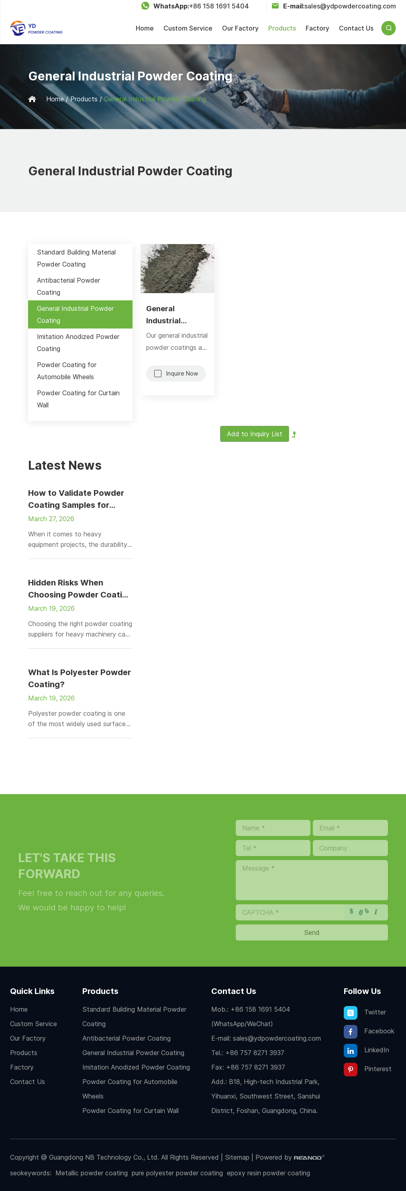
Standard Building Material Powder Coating (76, 258)
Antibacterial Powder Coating (68, 286)
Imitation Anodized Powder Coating (78, 343)
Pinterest (368, 1069)
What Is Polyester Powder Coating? (79, 678)
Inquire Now (182, 373)
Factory (317, 28)
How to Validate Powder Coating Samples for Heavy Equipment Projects (80, 499)
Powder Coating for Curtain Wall (78, 399)
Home (145, 28)
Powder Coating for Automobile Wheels (66, 371)
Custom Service (187, 28)
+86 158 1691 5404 (219, 6)
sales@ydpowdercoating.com (350, 6)
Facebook (369, 1032)
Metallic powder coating (91, 1173)
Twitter (365, 1013)
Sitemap (237, 1157)
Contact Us (356, 28)
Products (282, 28)
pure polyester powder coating (177, 1173)
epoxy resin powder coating (268, 1173)
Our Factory (240, 28)
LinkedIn (366, 1051)
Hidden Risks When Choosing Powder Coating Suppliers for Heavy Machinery (80, 589)
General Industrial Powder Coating (155, 99)
